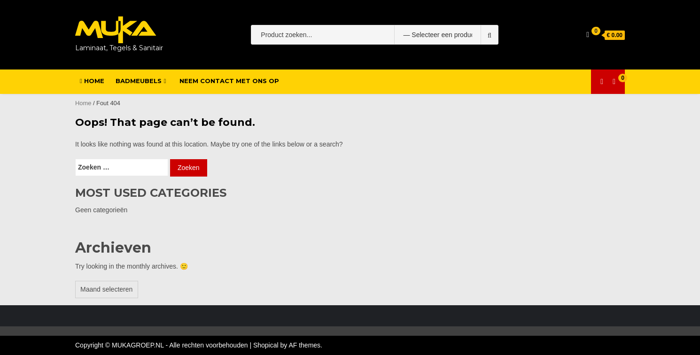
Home (92, 81)
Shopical (266, 345)
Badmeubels (139, 81)
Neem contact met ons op (229, 81)
